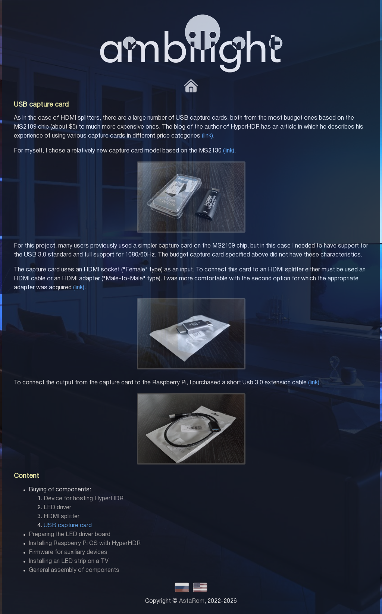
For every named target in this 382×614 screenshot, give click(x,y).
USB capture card (68, 525)
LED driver (57, 507)
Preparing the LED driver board (69, 534)
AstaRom (191, 601)
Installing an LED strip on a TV (69, 561)
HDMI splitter (61, 516)
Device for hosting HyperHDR (83, 498)
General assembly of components (74, 570)
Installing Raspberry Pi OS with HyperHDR (85, 543)
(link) (207, 136)
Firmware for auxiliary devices (68, 552)
